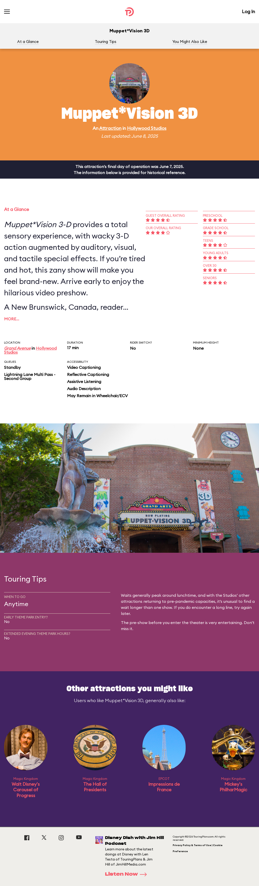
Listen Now (127, 874)
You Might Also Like (189, 41)
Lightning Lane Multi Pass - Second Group (29, 376)
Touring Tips (105, 41)
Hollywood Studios (146, 128)
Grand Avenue (17, 348)
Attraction (110, 128)
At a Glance (28, 41)
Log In (248, 11)
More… (11, 318)
